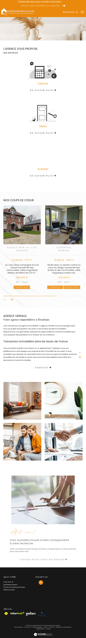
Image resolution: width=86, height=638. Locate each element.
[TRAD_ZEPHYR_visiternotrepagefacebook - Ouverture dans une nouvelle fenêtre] (40, 582)
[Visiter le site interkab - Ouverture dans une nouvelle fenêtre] (17, 613)
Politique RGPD (40, 629)
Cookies (48, 629)
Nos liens (51, 627)
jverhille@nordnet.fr (10, 585)
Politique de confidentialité (63, 627)
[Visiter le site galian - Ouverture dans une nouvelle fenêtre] (30, 614)
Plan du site (27, 627)
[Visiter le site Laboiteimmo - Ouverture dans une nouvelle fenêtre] (43, 633)
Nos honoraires (18, 627)
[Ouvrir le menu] (82, 12)
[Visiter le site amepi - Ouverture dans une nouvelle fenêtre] (41, 614)
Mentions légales (37, 627)
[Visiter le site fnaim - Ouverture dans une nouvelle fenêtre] (6, 613)
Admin (46, 627)
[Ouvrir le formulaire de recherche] (70, 12)
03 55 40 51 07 (8, 582)
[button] (4, 299)
